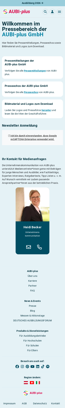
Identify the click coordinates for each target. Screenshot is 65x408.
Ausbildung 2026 (32, 3)
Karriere (32, 281)
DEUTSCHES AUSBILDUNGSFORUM (32, 320)
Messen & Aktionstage (32, 315)
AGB (24, 403)
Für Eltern (32, 350)
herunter (46, 110)
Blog (32, 310)
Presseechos (31, 92)
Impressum (9, 403)
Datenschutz (40, 403)
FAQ (32, 290)
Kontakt (55, 403)
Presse (32, 306)
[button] (59, 12)
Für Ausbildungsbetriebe (32, 335)
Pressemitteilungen (35, 70)
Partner (32, 285)
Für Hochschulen (32, 340)
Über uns (32, 276)
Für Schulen (32, 345)
